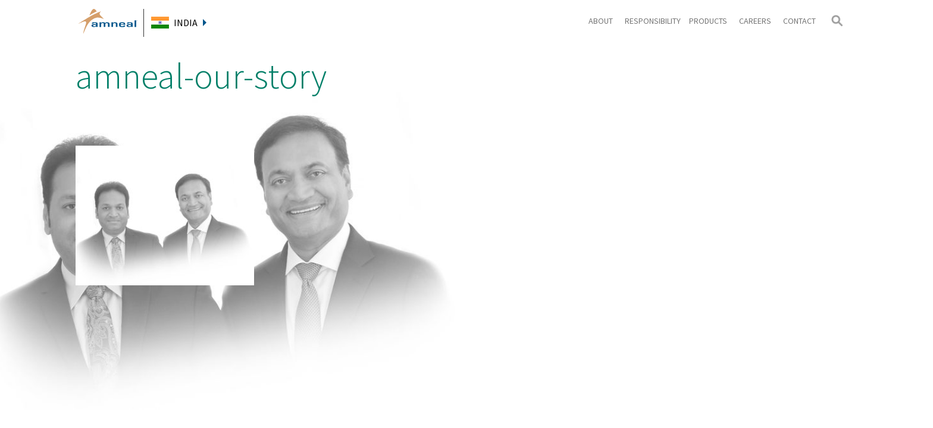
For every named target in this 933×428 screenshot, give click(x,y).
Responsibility (653, 20)
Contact (799, 20)
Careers (757, 20)
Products (710, 20)
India (190, 23)
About (602, 20)
